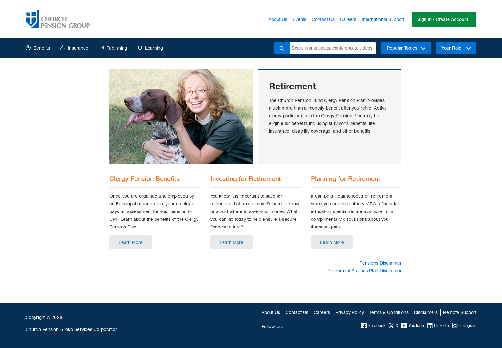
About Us (278, 19)
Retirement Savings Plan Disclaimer (364, 270)
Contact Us (323, 19)
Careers (348, 19)
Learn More (130, 242)
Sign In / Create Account (442, 19)
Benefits (38, 48)
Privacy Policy (350, 312)
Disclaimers (426, 312)
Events (299, 19)
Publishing (113, 48)
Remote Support (459, 312)
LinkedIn (438, 325)
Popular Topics (406, 48)
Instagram (464, 325)
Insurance (74, 48)
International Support (383, 19)
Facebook (373, 325)
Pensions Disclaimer (380, 263)
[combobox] (333, 48)
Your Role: (456, 48)
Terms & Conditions (389, 312)
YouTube (412, 325)
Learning (150, 48)
